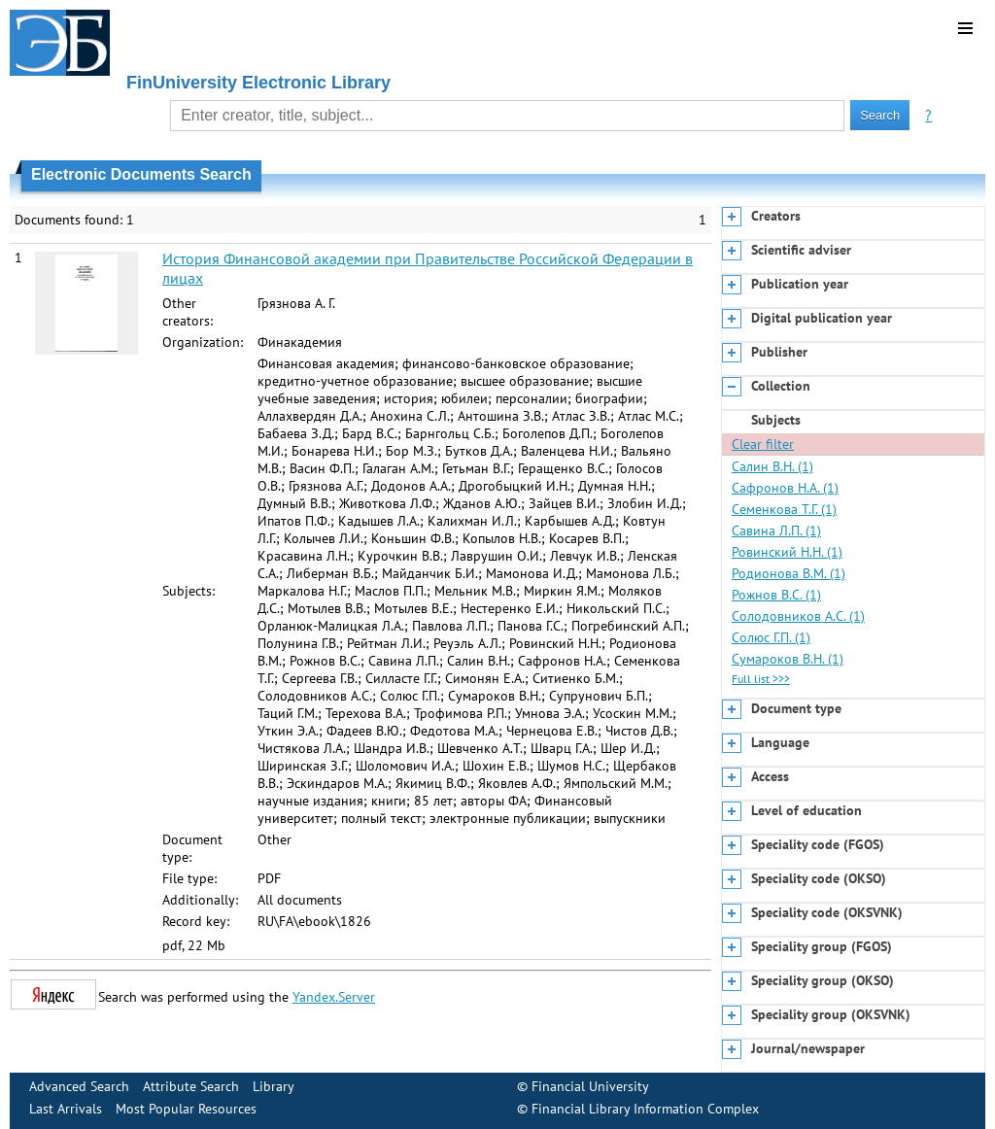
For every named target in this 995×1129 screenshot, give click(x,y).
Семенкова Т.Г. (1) (784, 509)
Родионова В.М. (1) (788, 573)
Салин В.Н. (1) (772, 466)
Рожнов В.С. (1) (776, 594)
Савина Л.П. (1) (776, 530)
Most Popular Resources (186, 1108)
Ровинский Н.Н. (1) (787, 552)
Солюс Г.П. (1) (771, 637)
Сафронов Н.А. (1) (785, 487)
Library (273, 1086)
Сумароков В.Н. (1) (787, 658)
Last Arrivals (65, 1108)
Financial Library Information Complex (645, 1108)
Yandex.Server (333, 997)
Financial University (590, 1086)
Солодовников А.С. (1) (798, 616)
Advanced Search (79, 1086)
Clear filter (763, 444)
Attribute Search (191, 1086)
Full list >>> (761, 678)
